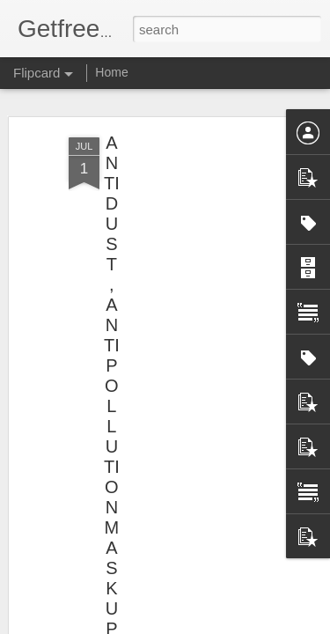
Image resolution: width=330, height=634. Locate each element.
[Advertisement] (179, 256)
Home (111, 72)
